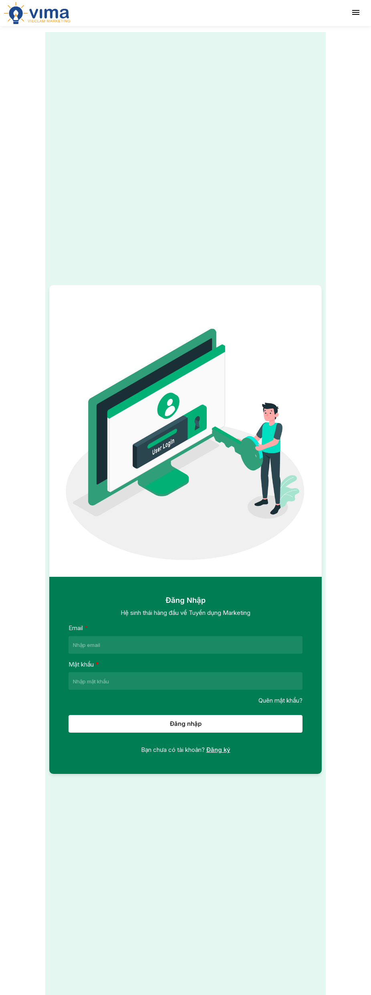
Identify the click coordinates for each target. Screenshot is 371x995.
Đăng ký (218, 749)
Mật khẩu (84, 664)
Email (78, 628)
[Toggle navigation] (356, 13)
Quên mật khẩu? (280, 700)
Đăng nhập (186, 723)
